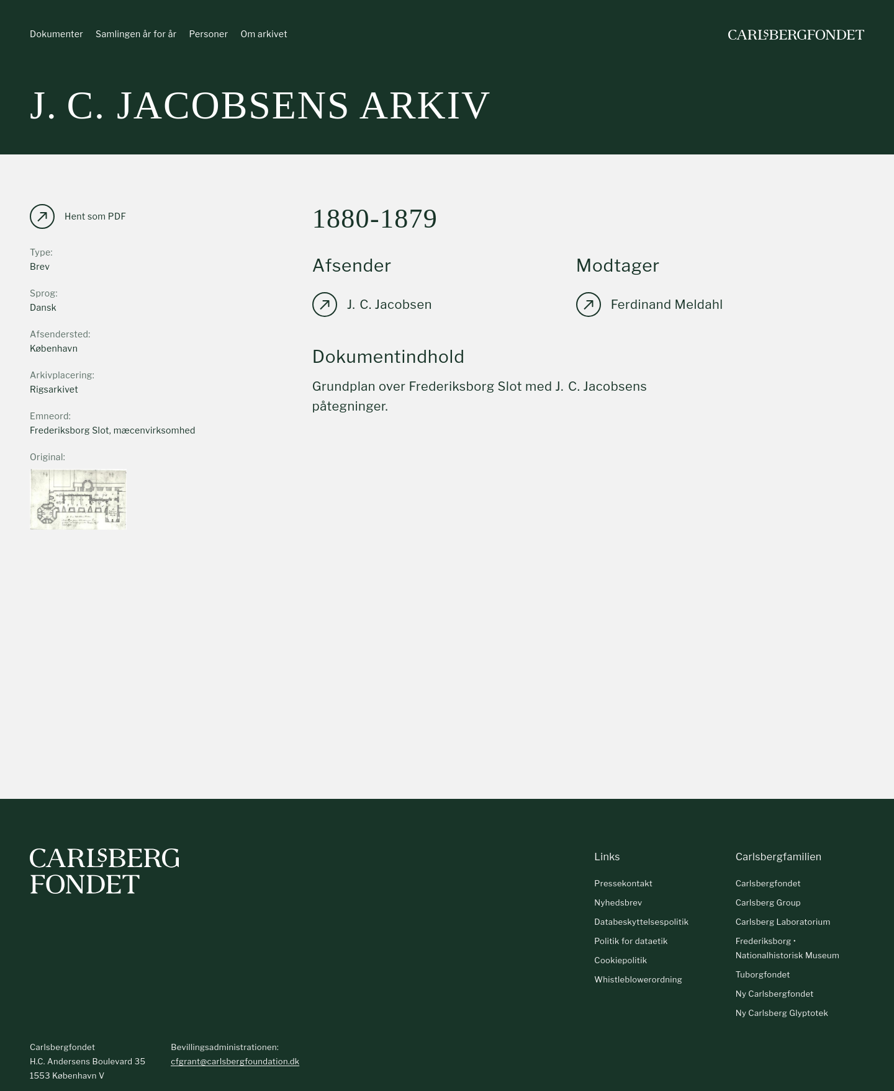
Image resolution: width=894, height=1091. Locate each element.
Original (46, 457)
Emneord (49, 416)
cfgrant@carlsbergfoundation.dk (235, 1061)
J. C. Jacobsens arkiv (260, 105)
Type (40, 252)
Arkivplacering (61, 375)
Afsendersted (59, 334)
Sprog (42, 293)
